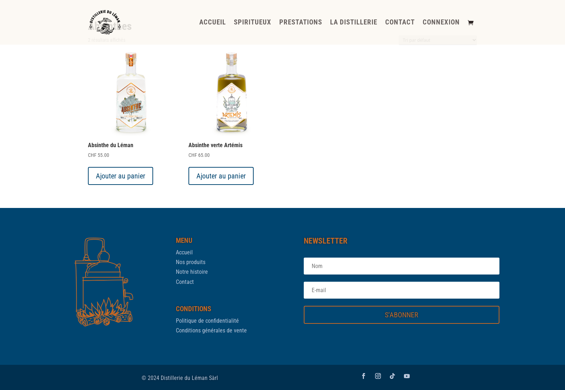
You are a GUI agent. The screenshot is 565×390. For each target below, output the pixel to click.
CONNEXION (441, 23)
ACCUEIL (212, 23)
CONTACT (400, 23)
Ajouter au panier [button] (120, 176)
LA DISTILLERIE (353, 23)
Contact (185, 281)
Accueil (184, 252)
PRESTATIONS (300, 23)
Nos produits (190, 262)
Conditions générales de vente (211, 330)
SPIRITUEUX (252, 23)
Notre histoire (192, 271)
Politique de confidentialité (207, 320)
